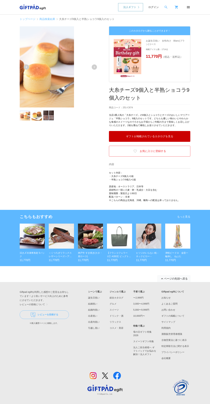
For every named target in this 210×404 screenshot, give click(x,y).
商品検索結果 (47, 19)
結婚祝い (92, 303)
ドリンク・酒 (116, 316)
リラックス (115, 322)
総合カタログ (116, 297)
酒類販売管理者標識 (171, 334)
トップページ (27, 19)
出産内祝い (94, 322)
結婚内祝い (94, 309)
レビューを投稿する (44, 314)
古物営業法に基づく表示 (174, 340)
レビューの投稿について (34, 304)
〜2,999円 (138, 297)
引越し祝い (94, 328)
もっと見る (183, 216)
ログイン (153, 7)
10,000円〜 (139, 316)
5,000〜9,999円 (141, 309)
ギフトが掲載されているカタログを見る (149, 136)
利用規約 (166, 328)
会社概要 (166, 358)
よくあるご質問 (169, 303)
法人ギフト (129, 7)
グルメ (113, 303)
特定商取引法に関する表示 (175, 346)
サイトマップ (168, 322)
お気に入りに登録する (149, 151)
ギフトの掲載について (172, 316)
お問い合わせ (168, 309)
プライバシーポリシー (172, 352)
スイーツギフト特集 (143, 341)
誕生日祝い (94, 297)
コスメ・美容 (116, 328)
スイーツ (114, 309)
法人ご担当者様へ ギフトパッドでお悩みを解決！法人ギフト (144, 351)
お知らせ (166, 297)
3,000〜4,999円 (141, 303)
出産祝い (92, 316)
